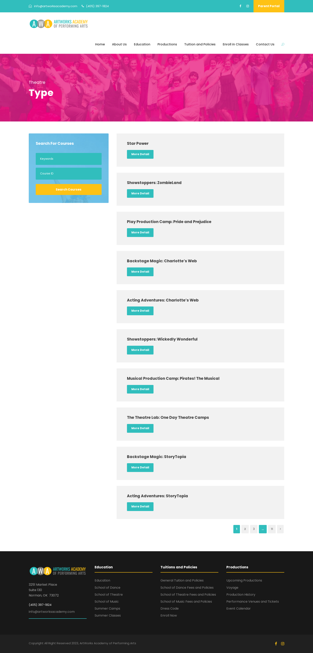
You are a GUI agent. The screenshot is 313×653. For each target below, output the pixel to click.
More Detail (140, 154)
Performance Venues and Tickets (252, 601)
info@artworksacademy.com (52, 611)
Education (142, 44)
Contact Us (265, 44)
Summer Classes (108, 615)
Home (100, 44)
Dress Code (169, 608)
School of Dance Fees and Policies (187, 587)
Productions (167, 44)
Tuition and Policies (200, 44)
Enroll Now (168, 615)
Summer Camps (107, 608)
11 (272, 529)
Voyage (232, 587)
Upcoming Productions (244, 580)
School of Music (107, 601)
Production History (240, 594)
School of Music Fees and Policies (186, 601)
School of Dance (107, 587)
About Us (119, 44)
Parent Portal (269, 6)
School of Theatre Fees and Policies (188, 594)
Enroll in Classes (236, 44)
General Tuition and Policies (182, 580)
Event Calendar (238, 608)
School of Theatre (109, 594)
